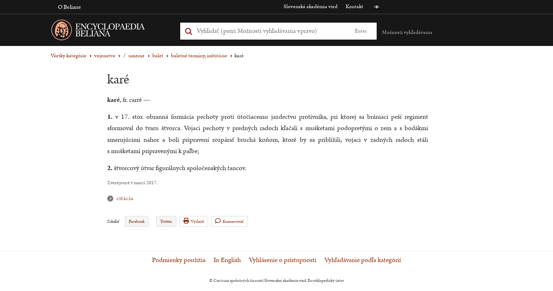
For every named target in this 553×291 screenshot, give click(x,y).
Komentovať (229, 221)
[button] (376, 7)
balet (157, 55)
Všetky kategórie (68, 55)
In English (227, 260)
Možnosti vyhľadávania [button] (407, 32)
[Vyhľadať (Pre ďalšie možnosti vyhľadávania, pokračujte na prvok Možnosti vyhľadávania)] (270, 31)
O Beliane (69, 7)
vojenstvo (104, 55)
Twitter (166, 222)
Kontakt (354, 6)
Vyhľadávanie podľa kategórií (362, 260)
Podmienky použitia (179, 260)
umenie (136, 55)
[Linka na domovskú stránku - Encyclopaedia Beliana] (109, 31)
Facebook (137, 222)
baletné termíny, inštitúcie (199, 55)
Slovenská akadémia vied (311, 6)
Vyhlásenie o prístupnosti (282, 260)
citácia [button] (111, 199)
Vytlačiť (193, 221)
